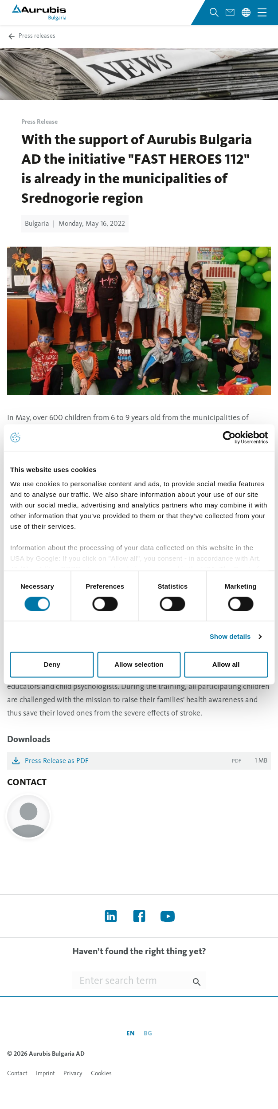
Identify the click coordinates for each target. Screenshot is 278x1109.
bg (148, 1033)
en (130, 1033)
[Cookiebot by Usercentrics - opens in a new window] (229, 437)
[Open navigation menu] (262, 12)
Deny (52, 665)
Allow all (226, 665)
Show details (230, 636)
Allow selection (139, 665)
